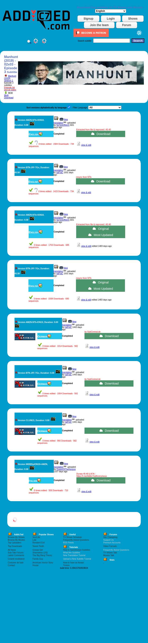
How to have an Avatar (73, 562)
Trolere (66, 565)
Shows (132, 18)
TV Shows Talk (110, 552)
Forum (126, 25)
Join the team (99, 25)
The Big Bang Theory (42, 555)
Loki (34, 540)
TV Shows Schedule (72, 537)
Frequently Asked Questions (76, 540)
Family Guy (38, 559)
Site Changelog (110, 537)
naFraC (59, 172)
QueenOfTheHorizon (66, 469)
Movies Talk (108, 555)
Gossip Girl (38, 550)
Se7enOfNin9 (63, 125)
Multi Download (8, 96)
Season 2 (8, 80)
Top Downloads (15, 546)
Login (111, 18)
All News (12, 550)
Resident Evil (39, 543)
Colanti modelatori (16, 559)
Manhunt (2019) (10, 77)
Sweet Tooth (38, 546)
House (36, 565)
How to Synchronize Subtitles (76, 550)
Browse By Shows (16, 537)
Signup (88, 18)
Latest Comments (16, 555)
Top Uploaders (14, 543)
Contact (11, 565)
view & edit (86, 145)
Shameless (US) (40, 552)
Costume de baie (16, 562)
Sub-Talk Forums (16, 552)
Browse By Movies (16, 540)
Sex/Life (36, 537)
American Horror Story (43, 562)
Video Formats (110, 546)
